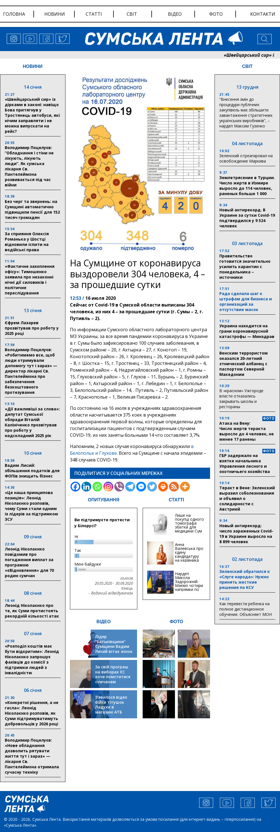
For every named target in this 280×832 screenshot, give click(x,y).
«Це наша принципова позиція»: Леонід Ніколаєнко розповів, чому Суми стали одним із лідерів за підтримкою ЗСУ (31, 506)
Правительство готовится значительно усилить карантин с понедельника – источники (244, 266)
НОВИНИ (32, 66)
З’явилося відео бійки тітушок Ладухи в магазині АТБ (111, 704)
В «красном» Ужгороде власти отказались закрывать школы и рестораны (241, 398)
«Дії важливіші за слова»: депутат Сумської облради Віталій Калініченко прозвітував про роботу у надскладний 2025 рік (32, 422)
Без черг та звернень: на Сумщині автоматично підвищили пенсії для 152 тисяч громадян (32, 209)
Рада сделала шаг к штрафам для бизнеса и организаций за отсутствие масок (245, 301)
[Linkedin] (86, 487)
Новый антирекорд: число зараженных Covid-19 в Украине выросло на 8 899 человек (246, 533)
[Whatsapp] (97, 487)
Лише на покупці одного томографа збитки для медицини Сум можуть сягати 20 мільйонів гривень (189, 529)
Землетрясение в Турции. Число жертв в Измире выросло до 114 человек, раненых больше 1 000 (247, 185)
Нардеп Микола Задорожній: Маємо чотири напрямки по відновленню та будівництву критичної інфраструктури (189, 591)
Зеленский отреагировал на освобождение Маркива (246, 158)
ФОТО (176, 621)
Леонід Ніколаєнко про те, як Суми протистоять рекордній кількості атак (32, 611)
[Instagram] (108, 487)
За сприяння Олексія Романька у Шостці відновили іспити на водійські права (27, 241)
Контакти (262, 14)
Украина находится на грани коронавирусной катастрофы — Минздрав (246, 331)
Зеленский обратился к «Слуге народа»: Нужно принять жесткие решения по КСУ (244, 579)
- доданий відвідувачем (110, 593)
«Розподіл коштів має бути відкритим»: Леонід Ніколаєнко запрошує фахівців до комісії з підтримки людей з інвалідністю (32, 659)
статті (94, 14)
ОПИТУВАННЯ (103, 499)
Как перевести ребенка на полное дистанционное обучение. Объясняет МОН (245, 609)
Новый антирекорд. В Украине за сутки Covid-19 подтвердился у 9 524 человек (247, 217)
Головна (14, 14)
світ (132, 14)
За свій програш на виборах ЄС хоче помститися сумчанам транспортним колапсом (112, 679)
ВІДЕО (104, 621)
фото (216, 14)
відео (175, 14)
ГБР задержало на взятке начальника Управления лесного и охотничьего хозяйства (244, 463)
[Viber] (119, 487)
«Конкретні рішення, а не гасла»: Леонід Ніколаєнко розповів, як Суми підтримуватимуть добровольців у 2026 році (31, 713)
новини (54, 14)
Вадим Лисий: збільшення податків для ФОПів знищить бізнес (32, 471)
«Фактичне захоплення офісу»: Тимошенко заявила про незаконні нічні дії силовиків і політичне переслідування (29, 280)
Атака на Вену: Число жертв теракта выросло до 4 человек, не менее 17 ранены (246, 431)
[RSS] (174, 487)
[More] (185, 487)
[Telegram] (130, 487)
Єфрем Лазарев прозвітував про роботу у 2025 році (32, 328)
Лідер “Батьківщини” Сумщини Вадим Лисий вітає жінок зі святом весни (114, 646)
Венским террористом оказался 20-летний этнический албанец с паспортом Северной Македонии (243, 363)
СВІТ (247, 66)
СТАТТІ (176, 499)
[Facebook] (75, 487)
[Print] (163, 487)
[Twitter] (152, 487)
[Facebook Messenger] (141, 487)
